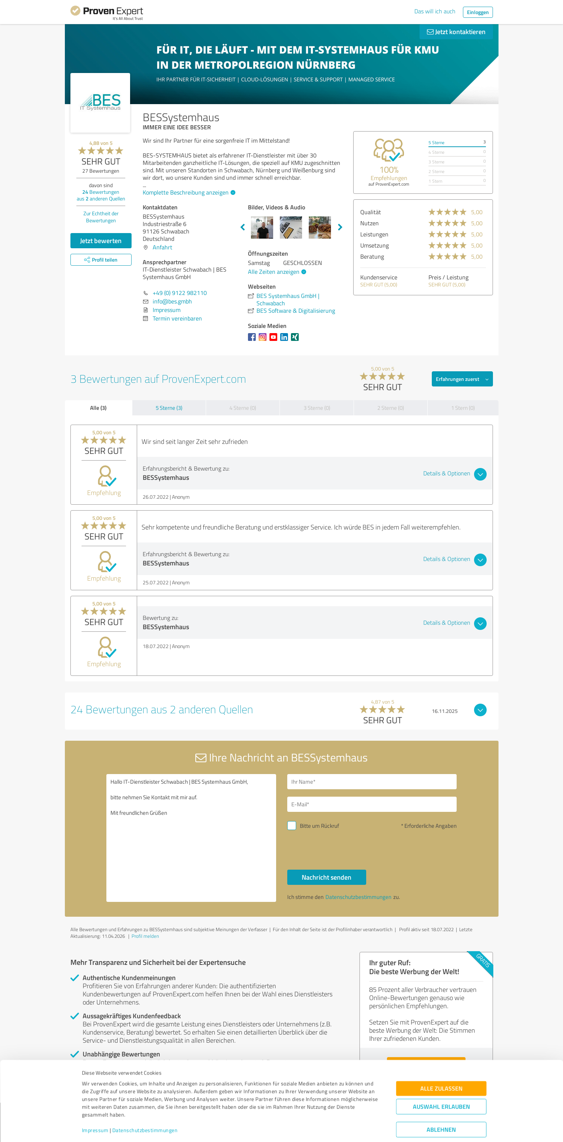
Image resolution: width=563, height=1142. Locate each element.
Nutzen (369, 223)
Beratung (372, 256)
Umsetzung (374, 245)
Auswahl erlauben (441, 1083)
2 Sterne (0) (390, 408)
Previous (242, 227)
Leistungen (374, 234)
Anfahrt (162, 247)
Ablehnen (441, 1106)
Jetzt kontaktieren (456, 31)
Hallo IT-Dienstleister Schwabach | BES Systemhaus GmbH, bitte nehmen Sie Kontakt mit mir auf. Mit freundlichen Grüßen (191, 838)
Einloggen (478, 12)
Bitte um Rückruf (319, 826)
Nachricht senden (326, 877)
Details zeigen (333, 1128)
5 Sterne (436, 142)
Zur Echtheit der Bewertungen (101, 217)
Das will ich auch (435, 11)
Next (340, 227)
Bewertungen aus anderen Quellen (101, 195)
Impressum (95, 1107)
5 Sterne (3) (169, 408)
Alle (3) (98, 408)
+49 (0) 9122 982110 (180, 293)
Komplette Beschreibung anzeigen (188, 192)
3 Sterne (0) (317, 408)
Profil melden (145, 936)
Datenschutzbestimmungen (145, 1107)
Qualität (370, 212)
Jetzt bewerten (101, 240)
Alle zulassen (441, 1065)
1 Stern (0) (463, 408)
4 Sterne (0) (242, 408)
